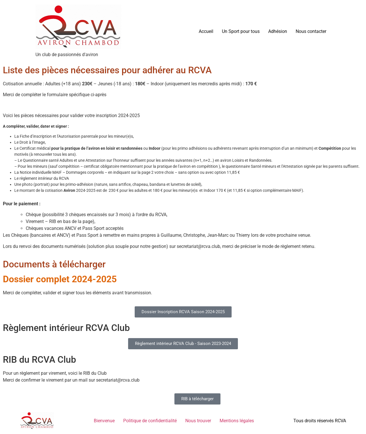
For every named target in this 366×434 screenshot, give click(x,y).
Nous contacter (311, 31)
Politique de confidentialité (150, 420)
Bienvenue (104, 420)
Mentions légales (237, 420)
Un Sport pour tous (241, 31)
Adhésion (277, 31)
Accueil (206, 31)
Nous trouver (198, 420)
